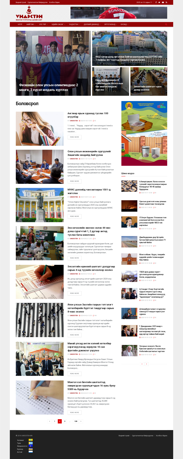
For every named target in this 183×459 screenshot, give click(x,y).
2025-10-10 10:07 (145, 355)
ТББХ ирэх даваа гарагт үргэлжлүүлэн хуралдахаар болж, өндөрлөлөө (151, 274)
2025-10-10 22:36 (145, 229)
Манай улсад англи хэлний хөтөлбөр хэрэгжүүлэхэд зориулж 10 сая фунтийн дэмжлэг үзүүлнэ (89, 347)
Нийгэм (30, 24)
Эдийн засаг (57, 24)
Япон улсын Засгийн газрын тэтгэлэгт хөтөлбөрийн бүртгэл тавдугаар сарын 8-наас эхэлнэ (91, 308)
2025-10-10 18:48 (145, 263)
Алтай (19, 452)
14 (94, 315)
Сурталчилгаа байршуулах (38, 2)
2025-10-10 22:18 (145, 246)
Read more (74, 137)
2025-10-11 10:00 (145, 193)
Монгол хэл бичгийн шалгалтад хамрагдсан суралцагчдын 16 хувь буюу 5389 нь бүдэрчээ (91, 386)
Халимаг (20, 440)
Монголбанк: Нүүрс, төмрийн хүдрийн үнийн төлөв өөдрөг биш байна (152, 257)
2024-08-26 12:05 (85, 239)
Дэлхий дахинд (91, 24)
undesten (74, 121)
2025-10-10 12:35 (145, 337)
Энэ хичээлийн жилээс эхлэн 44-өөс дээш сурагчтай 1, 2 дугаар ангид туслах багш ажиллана (89, 231)
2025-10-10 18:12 (145, 300)
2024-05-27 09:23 (85, 274)
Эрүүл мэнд (109, 24)
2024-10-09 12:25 (85, 197)
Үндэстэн (73, 24)
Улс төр (42, 24)
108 (75, 421)
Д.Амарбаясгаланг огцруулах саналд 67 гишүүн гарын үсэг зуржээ (152, 311)
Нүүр (20, 24)
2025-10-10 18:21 (145, 280)
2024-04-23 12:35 (85, 393)
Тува (19, 443)
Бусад (124, 24)
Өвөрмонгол (22, 446)
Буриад (20, 449)
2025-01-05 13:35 (85, 121)
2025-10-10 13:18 (145, 317)
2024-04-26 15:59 (85, 315)
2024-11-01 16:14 (85, 159)
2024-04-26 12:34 (85, 354)
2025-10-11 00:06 (145, 207)
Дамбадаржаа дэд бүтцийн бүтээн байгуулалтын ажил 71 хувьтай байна (152, 239)
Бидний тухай (21, 2)
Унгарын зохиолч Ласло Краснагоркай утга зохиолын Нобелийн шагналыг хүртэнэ (152, 348)
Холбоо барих (54, 2)
